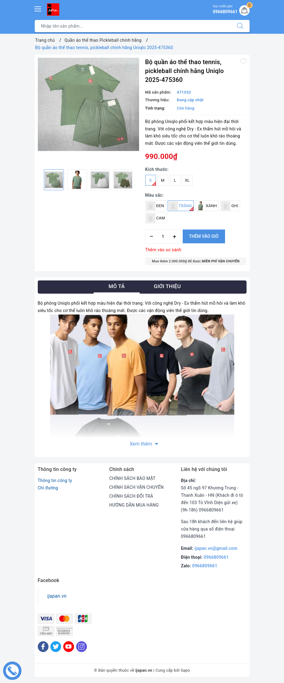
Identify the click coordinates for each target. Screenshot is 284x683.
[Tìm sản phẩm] (133, 26)
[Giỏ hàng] (244, 10)
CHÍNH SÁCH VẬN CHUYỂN (136, 487)
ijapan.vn (57, 596)
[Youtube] (68, 646)
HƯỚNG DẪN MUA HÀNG (134, 505)
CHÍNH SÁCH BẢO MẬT (132, 478)
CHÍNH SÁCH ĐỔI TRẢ (131, 496)
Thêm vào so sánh (163, 249)
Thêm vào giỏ (204, 236)
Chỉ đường (48, 487)
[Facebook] (43, 646)
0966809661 (216, 557)
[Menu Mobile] (38, 8)
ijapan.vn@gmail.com (215, 548)
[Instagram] (81, 646)
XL (187, 180)
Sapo (185, 670)
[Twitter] (55, 646)
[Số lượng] (163, 236)
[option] (88, 104)
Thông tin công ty (55, 480)
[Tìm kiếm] (240, 26)
